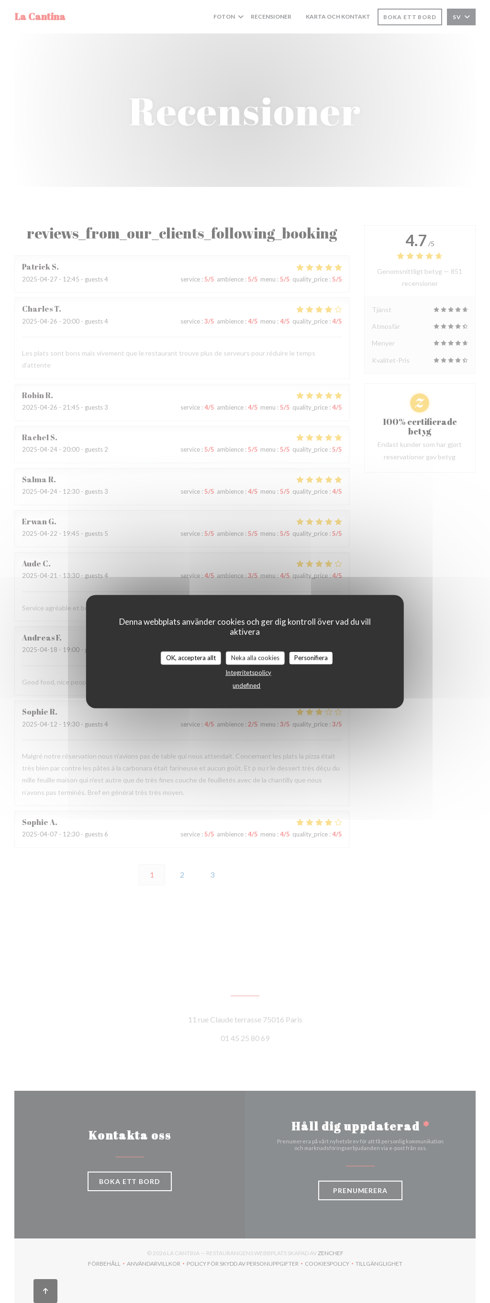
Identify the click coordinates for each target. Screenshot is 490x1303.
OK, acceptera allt (191, 658)
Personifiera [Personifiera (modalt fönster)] (311, 658)
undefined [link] (246, 685)
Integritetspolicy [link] (248, 672)
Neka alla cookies (255, 658)
